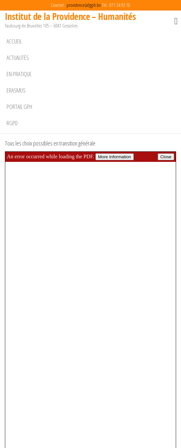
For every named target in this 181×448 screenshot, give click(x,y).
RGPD (12, 123)
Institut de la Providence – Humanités (70, 16)
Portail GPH (19, 107)
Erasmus (16, 90)
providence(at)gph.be (84, 5)
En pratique (19, 74)
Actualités (18, 57)
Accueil (14, 41)
